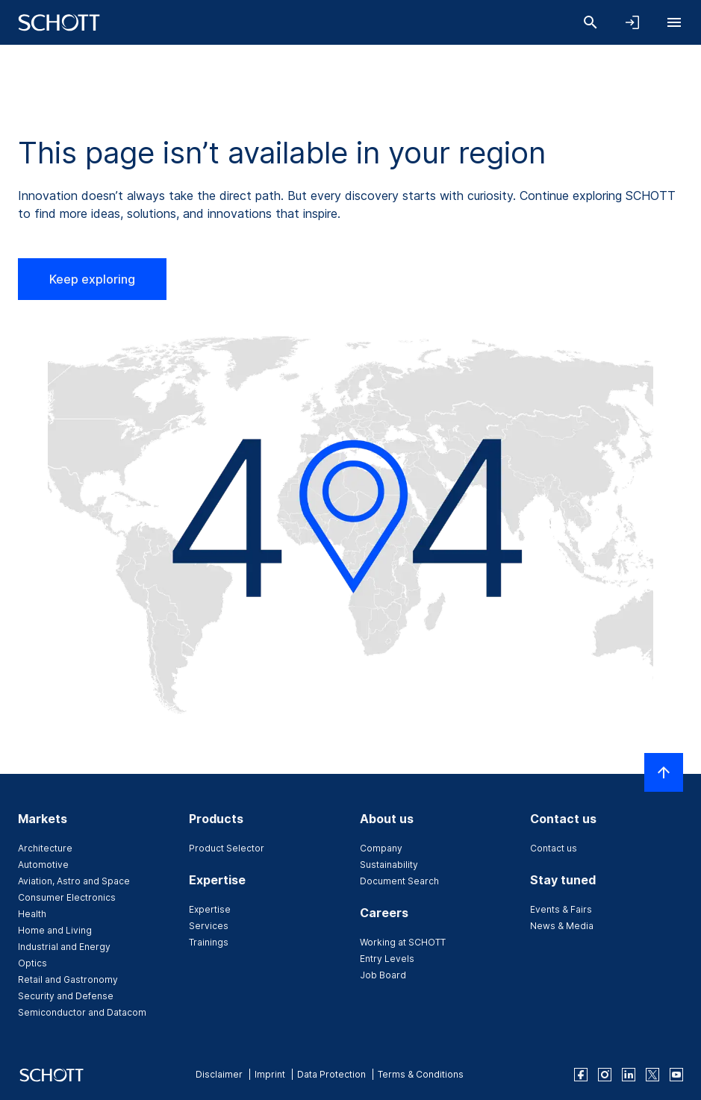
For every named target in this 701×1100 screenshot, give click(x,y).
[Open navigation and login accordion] (632, 22)
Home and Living (55, 930)
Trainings (208, 942)
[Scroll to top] (663, 772)
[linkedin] (628, 1074)
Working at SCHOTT (403, 942)
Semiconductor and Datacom (82, 1012)
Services (208, 925)
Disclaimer (219, 1074)
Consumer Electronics (67, 897)
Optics (32, 963)
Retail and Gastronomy (68, 979)
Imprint (270, 1074)
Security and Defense (65, 995)
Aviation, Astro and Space (74, 881)
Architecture (45, 848)
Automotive (43, 864)
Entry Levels (387, 958)
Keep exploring (92, 279)
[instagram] (604, 1074)
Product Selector (226, 848)
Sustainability (389, 864)
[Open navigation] (674, 22)
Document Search (399, 881)
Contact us (553, 848)
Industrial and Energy (64, 946)
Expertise (210, 909)
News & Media (561, 925)
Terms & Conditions (421, 1074)
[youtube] (676, 1074)
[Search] (590, 22)
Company (381, 848)
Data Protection (331, 1074)
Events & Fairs (561, 909)
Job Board (383, 975)
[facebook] (581, 1074)
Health (32, 913)
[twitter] (652, 1074)
